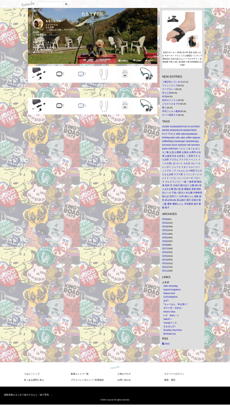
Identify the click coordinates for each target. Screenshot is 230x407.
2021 (164, 234)
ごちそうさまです (171, 103)
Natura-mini (169, 293)
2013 (164, 263)
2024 (164, 223)
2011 (164, 270)
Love (137, 60)
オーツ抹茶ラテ (170, 115)
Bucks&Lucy (169, 333)
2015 (164, 256)
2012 (164, 267)
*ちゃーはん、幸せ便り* (175, 304)
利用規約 (99, 380)
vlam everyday (170, 286)
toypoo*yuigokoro (172, 289)
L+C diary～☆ (171, 315)
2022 (164, 230)
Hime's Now (169, 311)
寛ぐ (164, 107)
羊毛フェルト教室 (171, 111)
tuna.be (115, 367)
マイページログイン (174, 374)
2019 (164, 241)
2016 (164, 252)
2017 (164, 248)
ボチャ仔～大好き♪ (172, 308)
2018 (164, 244)
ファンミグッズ (170, 85)
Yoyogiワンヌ (170, 322)
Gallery (123, 60)
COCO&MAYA (170, 297)
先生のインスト (170, 100)
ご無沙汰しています (172, 81)
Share (149, 60)
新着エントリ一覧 (80, 374)
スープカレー (169, 89)
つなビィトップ (32, 374)
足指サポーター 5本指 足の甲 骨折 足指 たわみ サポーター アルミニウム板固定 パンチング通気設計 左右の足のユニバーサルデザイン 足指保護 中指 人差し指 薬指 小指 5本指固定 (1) (182, 57)
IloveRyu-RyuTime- (172, 330)
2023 (164, 226)
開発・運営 (169, 380)
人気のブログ (124, 374)
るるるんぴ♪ (169, 326)
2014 (164, 259)
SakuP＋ (167, 319)
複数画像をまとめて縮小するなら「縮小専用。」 (28, 394)
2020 (164, 237)
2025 (164, 219)
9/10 (164, 96)
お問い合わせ (124, 380)
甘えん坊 (166, 92)
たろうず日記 (92, 14)
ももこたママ (53, 21)
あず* (166, 300)
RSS (166, 343)
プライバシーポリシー (82, 380)
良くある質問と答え (34, 380)
